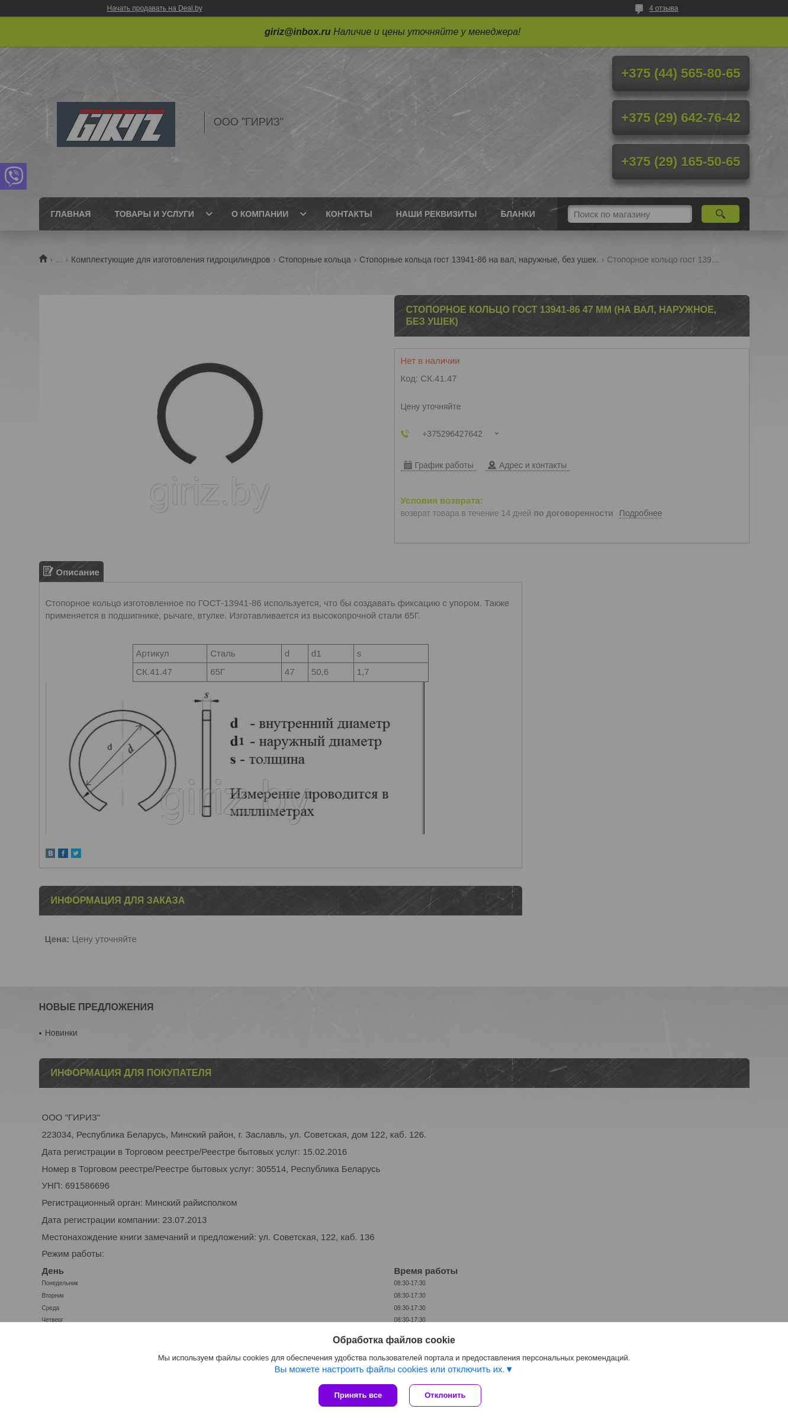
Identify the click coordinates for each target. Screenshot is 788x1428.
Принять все (358, 1395)
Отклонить (444, 1395)
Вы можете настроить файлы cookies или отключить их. (389, 1369)
